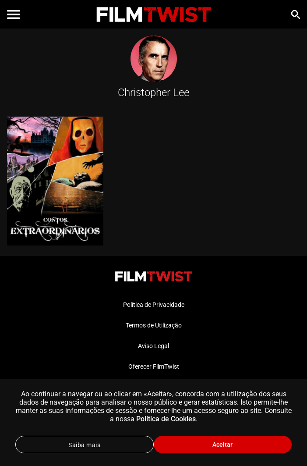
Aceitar (222, 444)
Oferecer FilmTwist (153, 366)
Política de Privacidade (153, 304)
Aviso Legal (153, 345)
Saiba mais (84, 444)
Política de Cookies (166, 419)
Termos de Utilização (154, 325)
